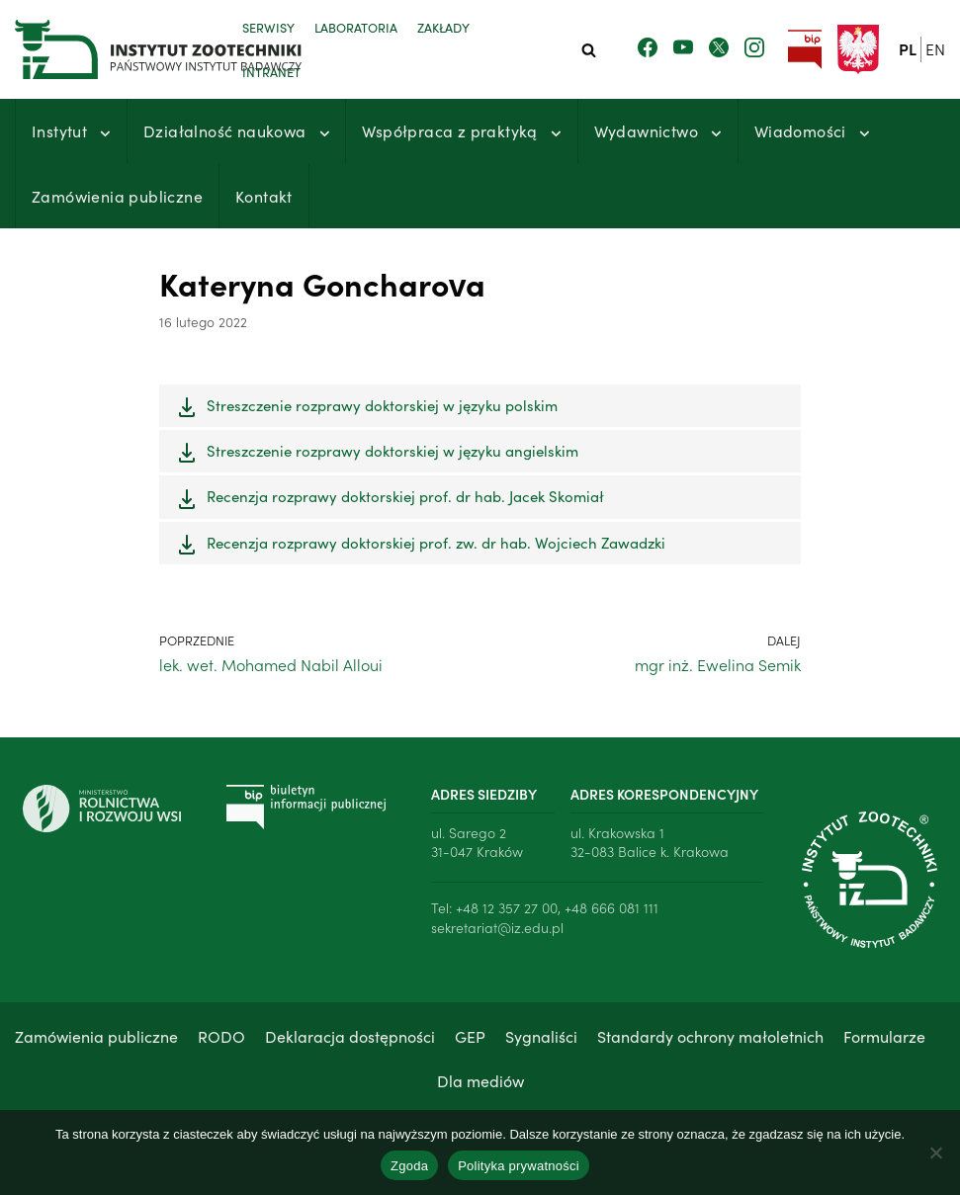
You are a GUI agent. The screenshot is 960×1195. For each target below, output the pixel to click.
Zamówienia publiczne (117, 196)
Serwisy (268, 27)
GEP (470, 1036)
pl (907, 48)
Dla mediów (480, 1080)
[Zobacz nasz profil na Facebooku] (647, 48)
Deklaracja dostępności (350, 1036)
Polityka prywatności (518, 1165)
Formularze (884, 1036)
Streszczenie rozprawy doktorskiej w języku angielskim (392, 450)
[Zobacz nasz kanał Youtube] (683, 48)
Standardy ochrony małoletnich (710, 1036)
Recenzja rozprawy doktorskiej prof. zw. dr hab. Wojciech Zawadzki (436, 542)
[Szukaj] (588, 50)
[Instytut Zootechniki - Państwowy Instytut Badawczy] (114, 49)
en (935, 48)
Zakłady (443, 27)
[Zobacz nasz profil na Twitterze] (719, 48)
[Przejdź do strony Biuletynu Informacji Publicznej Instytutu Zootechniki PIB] (805, 50)
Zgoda (409, 1165)
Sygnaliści (541, 1036)
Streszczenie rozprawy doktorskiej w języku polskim (382, 404)
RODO (221, 1036)
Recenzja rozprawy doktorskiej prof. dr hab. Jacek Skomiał (405, 496)
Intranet (271, 71)
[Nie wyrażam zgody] (935, 1152)
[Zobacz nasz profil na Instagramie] (754, 48)
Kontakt (264, 196)
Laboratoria (355, 27)
